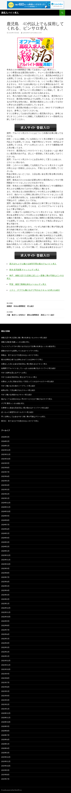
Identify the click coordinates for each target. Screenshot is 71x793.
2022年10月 (5, 617)
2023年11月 (5, 560)
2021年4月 (5, 696)
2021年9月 (5, 674)
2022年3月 (5, 647)
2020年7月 (5, 735)
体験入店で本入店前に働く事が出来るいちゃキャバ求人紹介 (24, 337)
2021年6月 (5, 687)
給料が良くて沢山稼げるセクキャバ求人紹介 (18, 390)
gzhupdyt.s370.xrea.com (32, 33)
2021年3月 (5, 700)
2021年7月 (5, 682)
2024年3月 (5, 542)
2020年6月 (5, 739)
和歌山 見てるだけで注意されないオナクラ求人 (20, 355)
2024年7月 (5, 525)
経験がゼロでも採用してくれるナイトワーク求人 (20, 351)
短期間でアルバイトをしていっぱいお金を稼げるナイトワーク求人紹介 (28, 368)
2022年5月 (5, 639)
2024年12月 (5, 503)
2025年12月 (5, 450)
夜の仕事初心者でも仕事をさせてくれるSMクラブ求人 (22, 359)
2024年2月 (5, 546)
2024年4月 (5, 538)
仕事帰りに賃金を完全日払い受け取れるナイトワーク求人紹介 (25, 408)
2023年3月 (5, 595)
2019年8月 (5, 775)
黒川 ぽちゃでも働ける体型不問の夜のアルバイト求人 (32, 264)
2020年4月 (5, 748)
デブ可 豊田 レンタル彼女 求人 (12, 403)
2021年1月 (5, 709)
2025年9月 (5, 463)
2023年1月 (5, 603)
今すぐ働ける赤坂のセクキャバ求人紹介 (16, 395)
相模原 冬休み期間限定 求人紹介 (35, 304)
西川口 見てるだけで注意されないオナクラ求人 (20, 421)
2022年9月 (5, 621)
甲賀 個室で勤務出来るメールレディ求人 (27, 284)
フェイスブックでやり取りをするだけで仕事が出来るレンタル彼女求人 (28, 346)
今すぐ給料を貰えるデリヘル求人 (14, 373)
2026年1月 (5, 446)
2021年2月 (5, 704)
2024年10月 (5, 511)
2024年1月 (5, 551)
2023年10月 (5, 564)
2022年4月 (5, 643)
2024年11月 (5, 507)
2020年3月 (5, 753)
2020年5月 (5, 744)
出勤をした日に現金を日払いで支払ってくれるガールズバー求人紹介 (27, 381)
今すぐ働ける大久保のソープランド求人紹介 (18, 386)
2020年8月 (5, 731)
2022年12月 (5, 608)
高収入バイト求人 (10, 12)
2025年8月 (5, 467)
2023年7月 (5, 577)
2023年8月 (5, 573)
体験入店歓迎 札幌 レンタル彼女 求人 (15, 342)
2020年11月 (5, 717)
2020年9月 (5, 726)
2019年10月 (5, 766)
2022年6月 (5, 634)
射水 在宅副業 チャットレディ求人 (24, 269)
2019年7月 (5, 779)
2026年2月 (5, 441)
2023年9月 (5, 568)
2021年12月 (5, 660)
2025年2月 (5, 494)
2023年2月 (5, 599)
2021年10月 (5, 669)
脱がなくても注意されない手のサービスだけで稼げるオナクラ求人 (26, 399)
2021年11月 (5, 665)
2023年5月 (5, 586)
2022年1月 (5, 656)
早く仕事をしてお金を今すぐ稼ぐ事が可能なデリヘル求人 (23, 416)
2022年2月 (5, 652)
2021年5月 (5, 691)
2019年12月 (5, 757)
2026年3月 (5, 437)
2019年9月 (5, 770)
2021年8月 (5, 678)
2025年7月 (5, 472)
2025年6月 (5, 476)
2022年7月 (5, 630)
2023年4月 (5, 590)
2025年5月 (5, 481)
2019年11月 (5, 761)
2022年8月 (5, 625)
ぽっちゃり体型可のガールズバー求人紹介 (17, 412)
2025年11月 (5, 454)
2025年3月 (5, 489)
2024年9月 (5, 516)
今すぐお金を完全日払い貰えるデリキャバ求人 (19, 377)
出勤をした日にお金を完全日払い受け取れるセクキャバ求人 (24, 364)
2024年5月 (5, 533)
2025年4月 (5, 485)
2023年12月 (5, 555)
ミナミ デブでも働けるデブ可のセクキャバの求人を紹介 (34, 290)
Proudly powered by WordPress (11, 790)
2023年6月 (5, 582)
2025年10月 (5, 459)
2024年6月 (5, 529)
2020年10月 (5, 722)
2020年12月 (5, 713)
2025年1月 (5, 498)
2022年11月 (5, 612)
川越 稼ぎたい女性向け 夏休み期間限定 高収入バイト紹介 (35, 313)
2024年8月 (5, 520)
